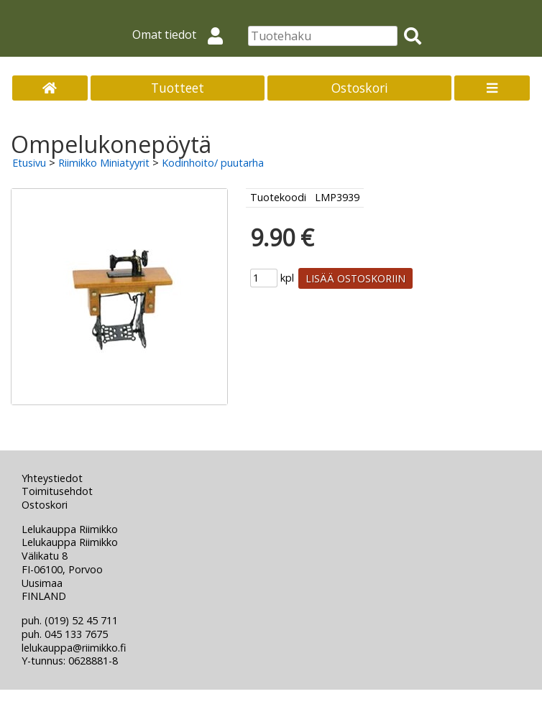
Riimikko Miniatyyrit (104, 163)
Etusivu (29, 163)
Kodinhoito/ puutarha (213, 163)
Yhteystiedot (52, 478)
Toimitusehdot (57, 491)
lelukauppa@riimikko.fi (74, 647)
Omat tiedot (183, 34)
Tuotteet (177, 87)
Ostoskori (359, 87)
